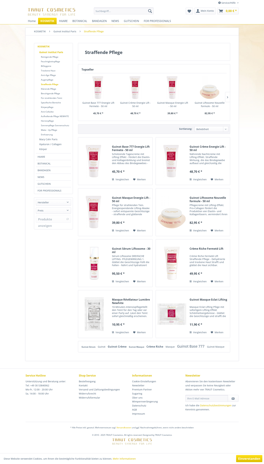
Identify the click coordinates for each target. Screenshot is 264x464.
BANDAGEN (44, 170)
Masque (170, 346)
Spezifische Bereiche (51, 102)
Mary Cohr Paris (48, 139)
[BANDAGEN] (99, 21)
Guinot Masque (137, 346)
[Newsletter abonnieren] (233, 398)
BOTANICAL (44, 163)
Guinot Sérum (89, 346)
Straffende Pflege (49, 84)
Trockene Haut (48, 70)
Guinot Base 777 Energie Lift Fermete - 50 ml (98, 104)
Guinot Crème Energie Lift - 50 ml (135, 104)
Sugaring (137, 393)
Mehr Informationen (124, 458)
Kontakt (83, 385)
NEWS (41, 177)
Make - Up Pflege (49, 130)
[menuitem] (124, 11)
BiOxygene (46, 66)
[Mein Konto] (205, 11)
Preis (40, 210)
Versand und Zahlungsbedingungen (99, 389)
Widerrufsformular (89, 397)
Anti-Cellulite (47, 111)
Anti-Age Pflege (48, 75)
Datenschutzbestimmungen (216, 405)
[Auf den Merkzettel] (139, 179)
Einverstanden (249, 459)
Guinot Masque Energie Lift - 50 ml (172, 104)
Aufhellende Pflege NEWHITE (55, 116)
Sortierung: (185, 128)
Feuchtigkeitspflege (50, 61)
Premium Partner (142, 389)
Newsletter (138, 385)
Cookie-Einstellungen (144, 381)
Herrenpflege (47, 120)
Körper (43, 149)
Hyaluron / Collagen (50, 144)
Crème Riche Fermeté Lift (206, 249)
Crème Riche (155, 346)
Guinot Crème (117, 346)
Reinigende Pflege (49, 56)
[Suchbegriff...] (124, 11)
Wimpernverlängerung (145, 401)
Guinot (102, 346)
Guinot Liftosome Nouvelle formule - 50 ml (210, 104)
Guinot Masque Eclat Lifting (208, 299)
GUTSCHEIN (44, 183)
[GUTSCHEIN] (131, 21)
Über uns (137, 397)
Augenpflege (47, 79)
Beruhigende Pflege (50, 93)
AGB (134, 409)
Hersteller (43, 202)
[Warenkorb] (228, 11)
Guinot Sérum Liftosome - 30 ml (131, 250)
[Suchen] (150, 11)
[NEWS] (115, 21)
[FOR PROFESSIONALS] (157, 21)
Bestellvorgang (87, 381)
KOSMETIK (44, 46)
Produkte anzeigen (53, 220)
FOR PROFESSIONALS (49, 190)
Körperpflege (47, 107)
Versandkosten (124, 427)
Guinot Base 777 (191, 346)
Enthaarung (47, 134)
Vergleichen (120, 179)
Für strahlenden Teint (51, 98)
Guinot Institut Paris (51, 52)
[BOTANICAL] (80, 21)
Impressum (138, 413)
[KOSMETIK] (47, 21)
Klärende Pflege (48, 88)
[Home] (32, 21)
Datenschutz (139, 405)
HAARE (41, 156)
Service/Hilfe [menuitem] (227, 2)
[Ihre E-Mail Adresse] (206, 398)
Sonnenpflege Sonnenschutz (55, 125)
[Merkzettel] (189, 11)
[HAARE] (63, 21)
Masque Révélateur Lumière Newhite (131, 301)
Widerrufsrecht (87, 393)
